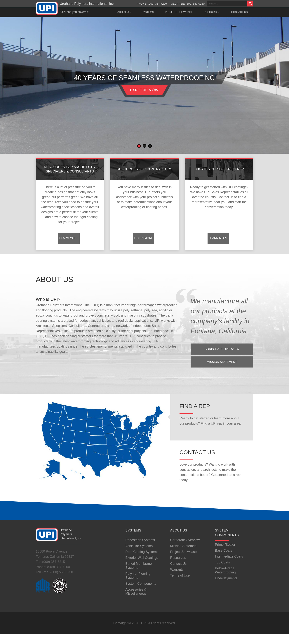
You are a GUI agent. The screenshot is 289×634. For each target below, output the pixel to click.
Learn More (69, 238)
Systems (148, 12)
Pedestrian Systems (140, 540)
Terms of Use (180, 575)
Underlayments (226, 578)
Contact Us (239, 12)
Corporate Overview (222, 349)
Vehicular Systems (139, 546)
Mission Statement (222, 361)
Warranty (176, 569)
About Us (123, 12)
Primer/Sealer (225, 544)
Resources (212, 12)
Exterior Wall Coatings (141, 558)
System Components (140, 583)
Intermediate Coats (229, 556)
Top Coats (222, 562)
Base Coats (223, 550)
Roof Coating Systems (141, 552)
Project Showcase (179, 12)
